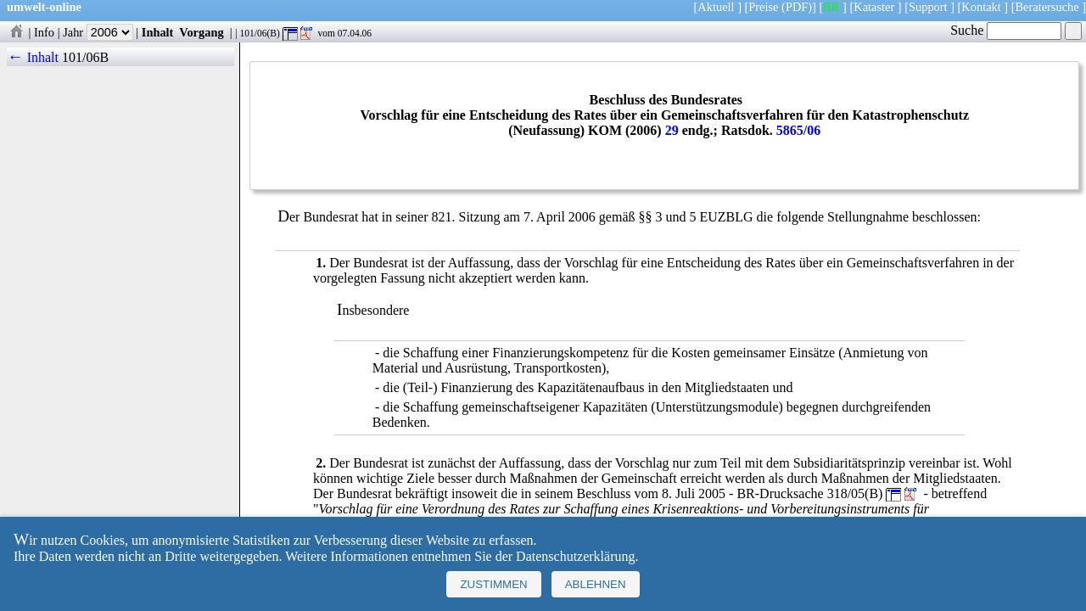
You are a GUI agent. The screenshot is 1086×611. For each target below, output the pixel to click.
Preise (763, 7)
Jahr (98, 32)
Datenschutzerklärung (575, 556)
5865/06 (798, 130)
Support (928, 7)
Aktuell (715, 7)
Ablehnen (595, 584)
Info (44, 32)
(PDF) (796, 7)
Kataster (874, 7)
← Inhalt (33, 57)
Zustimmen (493, 584)
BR (831, 7)
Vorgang (201, 32)
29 (672, 130)
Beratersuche (1047, 7)
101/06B (85, 57)
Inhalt (158, 32)
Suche (1005, 30)
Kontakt (980, 7)
